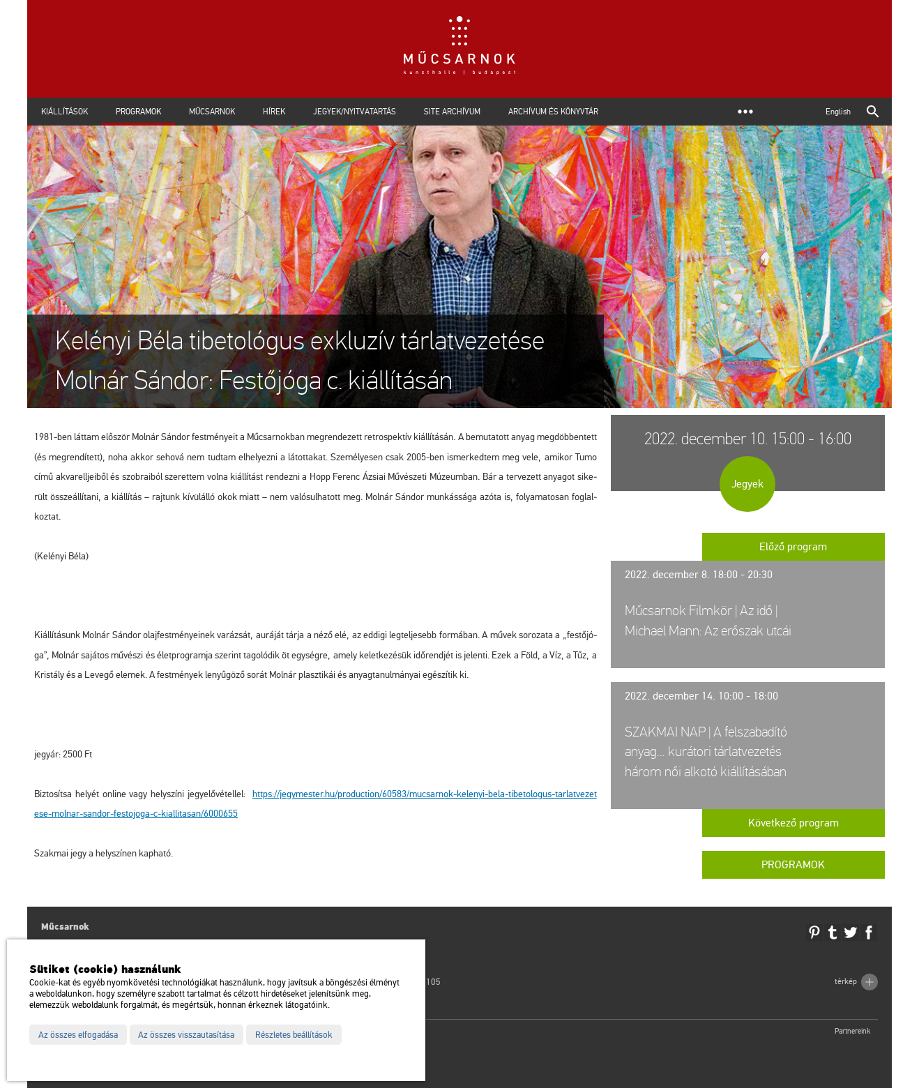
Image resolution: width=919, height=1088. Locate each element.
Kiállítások (64, 111)
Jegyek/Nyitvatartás (354, 111)
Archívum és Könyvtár (553, 111)
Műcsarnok (212, 111)
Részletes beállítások (294, 1035)
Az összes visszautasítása (186, 1035)
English (838, 111)
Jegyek (747, 484)
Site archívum (452, 111)
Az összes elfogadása (78, 1035)
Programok (138, 111)
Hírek (274, 111)
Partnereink (853, 1031)
